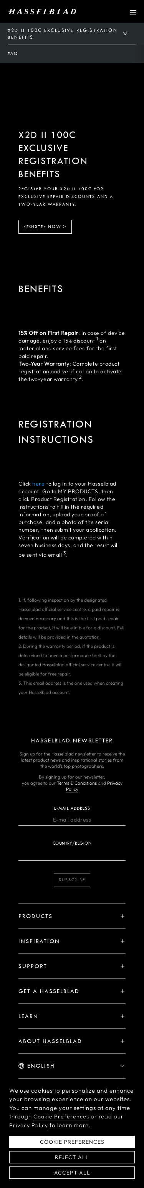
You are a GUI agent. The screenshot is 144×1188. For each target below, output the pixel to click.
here (38, 483)
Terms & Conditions (77, 783)
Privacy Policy (28, 1131)
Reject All (72, 1163)
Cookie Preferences (61, 1122)
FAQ (13, 53)
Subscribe (72, 879)
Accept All (72, 1178)
